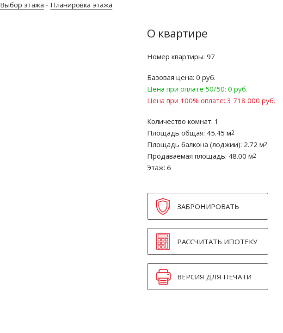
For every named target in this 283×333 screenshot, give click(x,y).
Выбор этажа (22, 4)
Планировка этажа (81, 4)
